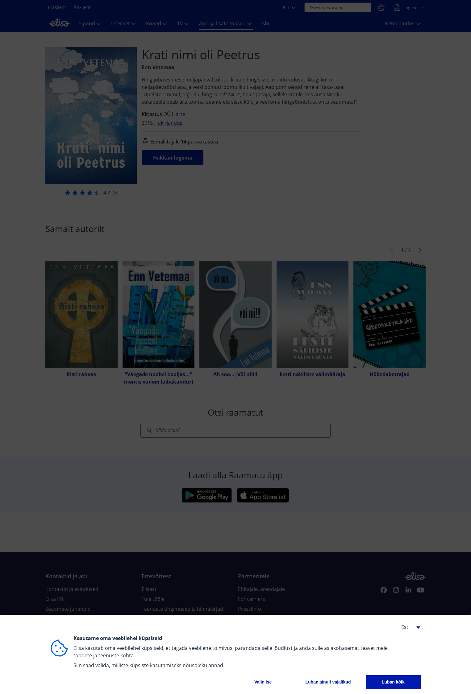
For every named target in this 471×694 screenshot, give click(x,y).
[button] (408, 627)
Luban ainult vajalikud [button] (328, 681)
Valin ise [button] (263, 681)
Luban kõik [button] (393, 681)
